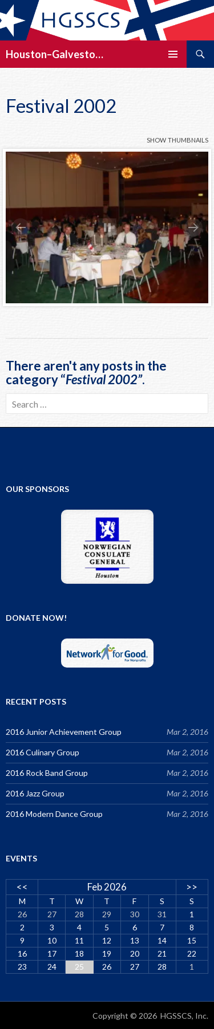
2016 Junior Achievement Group (64, 732)
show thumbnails (177, 138)
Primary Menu (173, 54)
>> (191, 887)
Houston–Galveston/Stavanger (57, 54)
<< (22, 887)
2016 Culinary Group (42, 752)
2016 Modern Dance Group (54, 814)
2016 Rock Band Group (47, 773)
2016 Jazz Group (35, 793)
